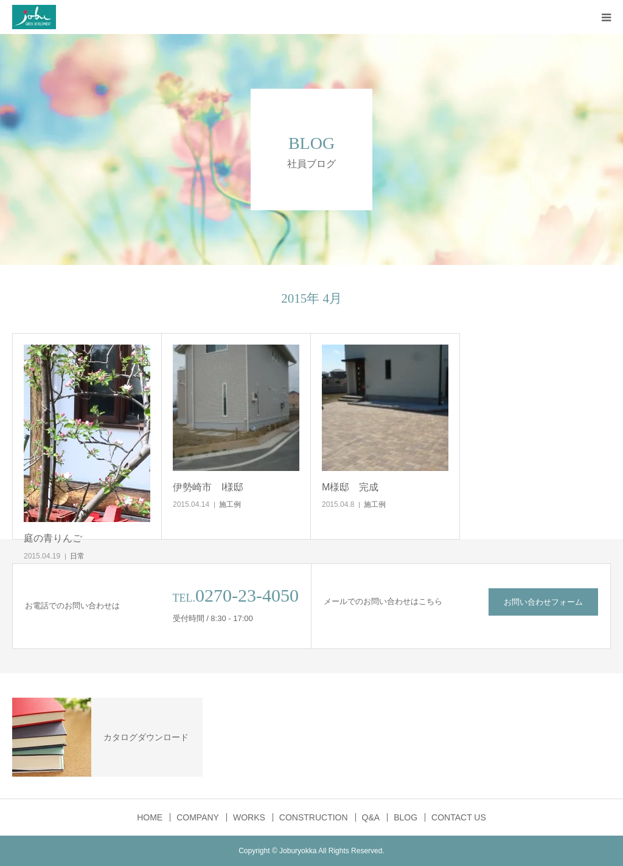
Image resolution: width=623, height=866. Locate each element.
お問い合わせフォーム (543, 602)
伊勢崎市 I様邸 (208, 487)
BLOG (405, 817)
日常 (77, 556)
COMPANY (197, 817)
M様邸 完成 (350, 487)
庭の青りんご (53, 538)
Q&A (371, 817)
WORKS (249, 817)
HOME (149, 817)
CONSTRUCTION (313, 817)
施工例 (230, 504)
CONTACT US (458, 817)
